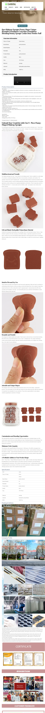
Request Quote (22, 25)
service (16, 7)
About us (34, 7)
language (33, 9)
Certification (27, 7)
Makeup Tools (11, 13)
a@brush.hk (6, 1)
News (21, 7)
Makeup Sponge (18, 13)
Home (6, 7)
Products (11, 7)
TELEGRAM (22, 1)
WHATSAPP (14, 1)
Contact (7, 9)
